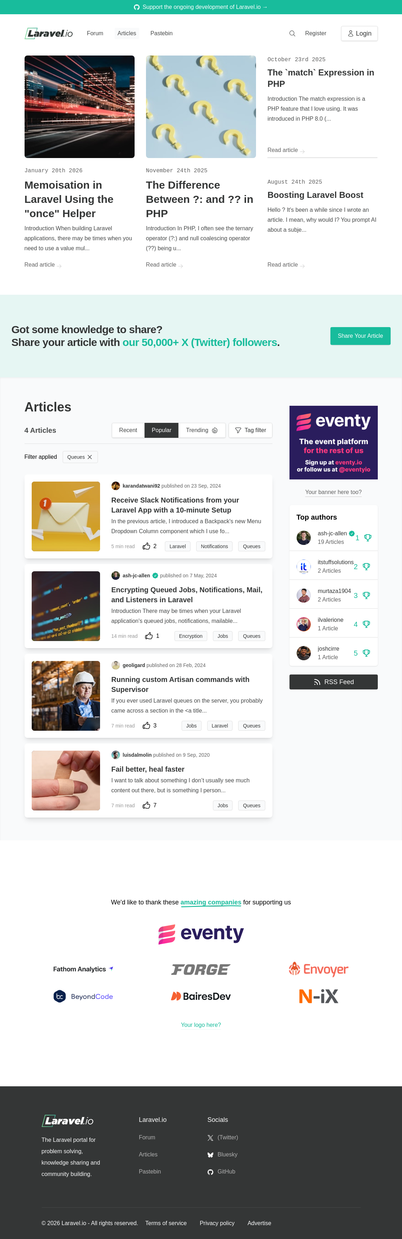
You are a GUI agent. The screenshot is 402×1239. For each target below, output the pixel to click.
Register (316, 33)
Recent (128, 430)
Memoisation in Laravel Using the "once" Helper (69, 199)
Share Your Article (360, 336)
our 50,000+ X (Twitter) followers (199, 342)
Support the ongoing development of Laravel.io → (201, 7)
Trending (202, 430)
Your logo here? (201, 1025)
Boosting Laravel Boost (315, 195)
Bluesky (222, 1154)
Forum (95, 33)
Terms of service (166, 1223)
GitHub (221, 1172)
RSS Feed (333, 682)
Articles (127, 33)
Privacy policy (218, 1223)
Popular (161, 430)
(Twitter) (223, 1137)
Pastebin (162, 33)
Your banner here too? (333, 492)
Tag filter (250, 430)
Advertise (259, 1223)
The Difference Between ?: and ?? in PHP (200, 199)
